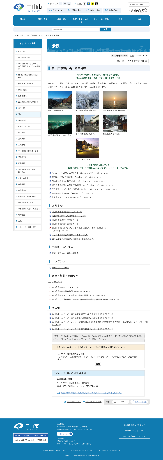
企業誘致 (21, 139)
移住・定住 (22, 90)
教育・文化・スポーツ (81, 20)
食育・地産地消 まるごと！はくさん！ (29, 170)
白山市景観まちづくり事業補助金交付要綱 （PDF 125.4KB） (79, 295)
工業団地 (21, 145)
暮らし (23, 19)
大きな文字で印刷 (136, 61)
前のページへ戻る (74, 402)
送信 (98, 364)
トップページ (31, 35)
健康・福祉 (62, 19)
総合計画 (21, 51)
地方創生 (21, 215)
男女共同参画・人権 (25, 202)
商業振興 (21, 163)
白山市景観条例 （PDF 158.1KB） (67, 287)
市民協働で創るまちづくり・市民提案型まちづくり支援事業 (29, 66)
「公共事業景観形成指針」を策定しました (70, 235)
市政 (140, 19)
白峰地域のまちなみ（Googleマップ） (75, 193)
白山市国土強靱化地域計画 (28, 102)
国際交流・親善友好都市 (27, 196)
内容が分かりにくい (80, 357)
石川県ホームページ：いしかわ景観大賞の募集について (82, 329)
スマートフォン (141, 402)
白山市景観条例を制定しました (65, 220)
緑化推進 (21, 133)
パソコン (123, 402)
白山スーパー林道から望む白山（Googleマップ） (80, 173)
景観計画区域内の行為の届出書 (65, 253)
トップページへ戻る (93, 402)
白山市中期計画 (24, 58)
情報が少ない (120, 357)
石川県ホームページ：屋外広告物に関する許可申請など (82, 314)
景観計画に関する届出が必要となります (69, 216)
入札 (20, 221)
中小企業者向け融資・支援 (28, 151)
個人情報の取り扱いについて (81, 450)
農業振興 (21, 184)
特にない (64, 357)
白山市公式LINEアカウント (134, 436)
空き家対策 (22, 96)
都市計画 (21, 108)
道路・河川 (22, 120)
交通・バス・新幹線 (25, 84)
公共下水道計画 (24, 126)
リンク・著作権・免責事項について (109, 450)
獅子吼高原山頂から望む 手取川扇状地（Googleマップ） (83, 185)
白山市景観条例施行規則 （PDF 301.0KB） (71, 291)
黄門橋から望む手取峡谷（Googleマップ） (77, 177)
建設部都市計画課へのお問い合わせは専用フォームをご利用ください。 (91, 393)
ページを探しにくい (101, 357)
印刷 (118, 61)
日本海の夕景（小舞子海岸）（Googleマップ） (79, 181)
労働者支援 (22, 157)
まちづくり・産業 (101, 19)
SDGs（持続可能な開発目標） (28, 76)
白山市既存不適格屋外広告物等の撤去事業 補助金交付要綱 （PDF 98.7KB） (85, 299)
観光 (120, 19)
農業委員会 (22, 190)
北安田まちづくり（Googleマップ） (74, 197)
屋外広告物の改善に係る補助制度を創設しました (73, 239)
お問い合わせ (63, 434)
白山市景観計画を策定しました (65, 224)
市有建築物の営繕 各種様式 (29, 209)
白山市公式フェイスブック (134, 425)
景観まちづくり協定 (60, 268)
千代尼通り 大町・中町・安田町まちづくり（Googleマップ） (85, 189)
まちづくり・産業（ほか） (28, 227)
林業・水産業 (23, 178)
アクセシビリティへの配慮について (53, 450)
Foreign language (136, 4)
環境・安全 (42, 19)
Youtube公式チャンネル (134, 431)
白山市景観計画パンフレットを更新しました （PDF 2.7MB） (79, 228)
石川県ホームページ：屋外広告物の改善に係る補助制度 (82, 318)
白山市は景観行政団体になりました (67, 212)
